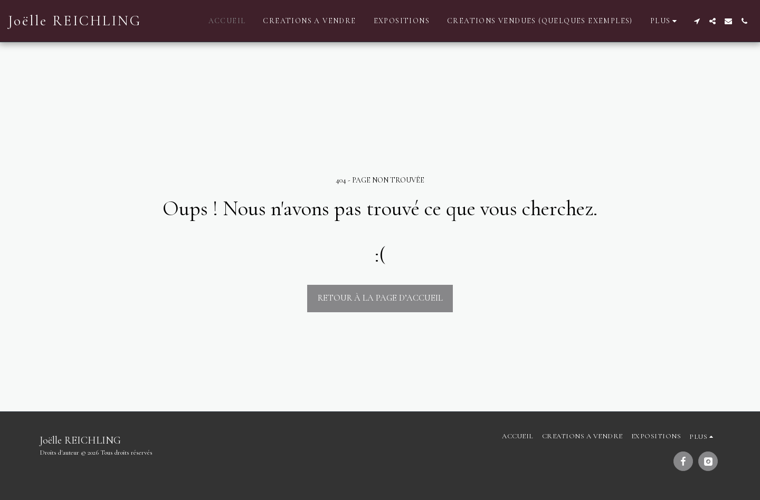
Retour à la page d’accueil (380, 298)
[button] (696, 21)
